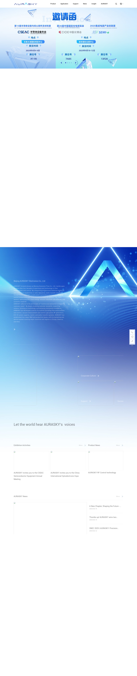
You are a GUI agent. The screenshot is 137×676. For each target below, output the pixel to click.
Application (64, 4)
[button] (61, 62)
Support (75, 4)
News (85, 4)
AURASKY (104, 4)
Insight (94, 4)
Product (53, 4)
